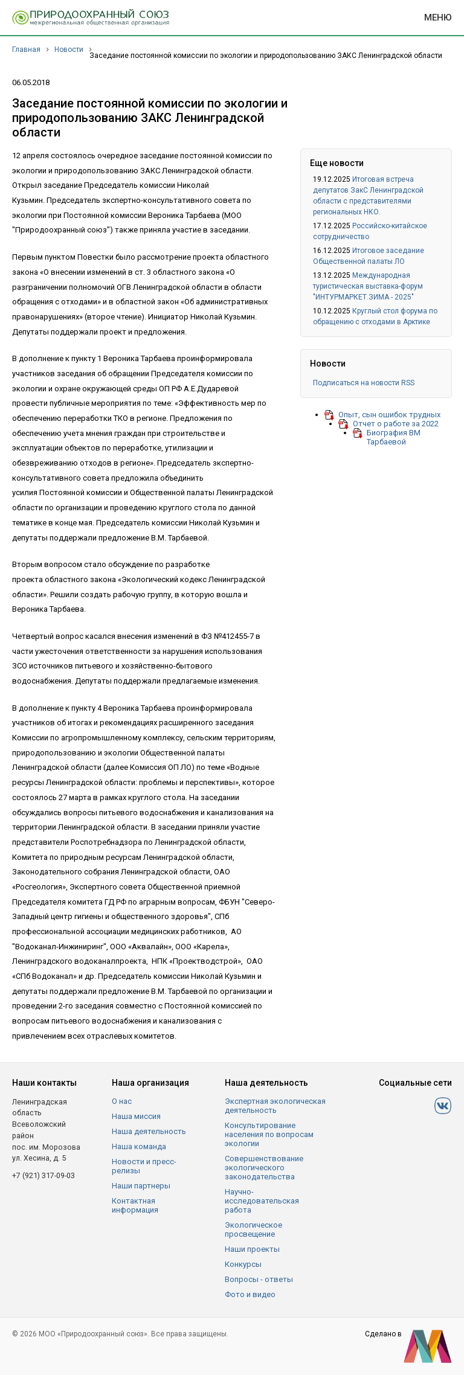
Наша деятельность (149, 1131)
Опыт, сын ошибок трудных (389, 414)
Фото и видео (250, 1294)
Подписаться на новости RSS (363, 383)
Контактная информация (135, 1205)
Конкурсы (243, 1264)
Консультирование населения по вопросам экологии (269, 1134)
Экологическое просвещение (253, 1229)
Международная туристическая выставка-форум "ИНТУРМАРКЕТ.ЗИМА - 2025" (368, 286)
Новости (68, 49)
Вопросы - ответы (259, 1279)
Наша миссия (136, 1116)
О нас (122, 1101)
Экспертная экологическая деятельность (275, 1106)
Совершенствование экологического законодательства (264, 1167)
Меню (438, 17)
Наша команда (139, 1146)
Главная (26, 49)
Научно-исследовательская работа (262, 1200)
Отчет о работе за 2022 (396, 423)
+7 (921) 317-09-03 (43, 1175)
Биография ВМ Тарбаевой (393, 437)
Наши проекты (252, 1249)
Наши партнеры (141, 1185)
